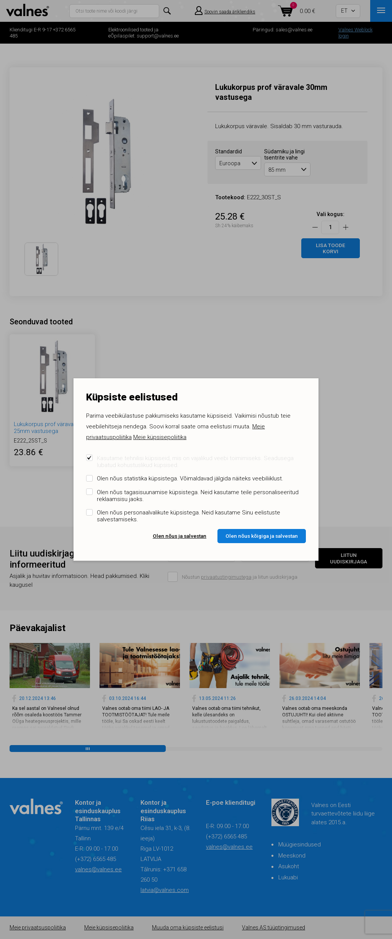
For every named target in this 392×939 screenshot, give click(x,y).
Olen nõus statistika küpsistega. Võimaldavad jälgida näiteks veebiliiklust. (190, 478)
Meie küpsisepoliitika (159, 437)
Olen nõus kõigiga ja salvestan (261, 536)
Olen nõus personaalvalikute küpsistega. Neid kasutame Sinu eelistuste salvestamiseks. (188, 516)
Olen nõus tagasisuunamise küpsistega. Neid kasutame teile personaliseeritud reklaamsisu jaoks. (198, 496)
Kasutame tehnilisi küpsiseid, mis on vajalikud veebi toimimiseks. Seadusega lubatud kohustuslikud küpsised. (195, 462)
